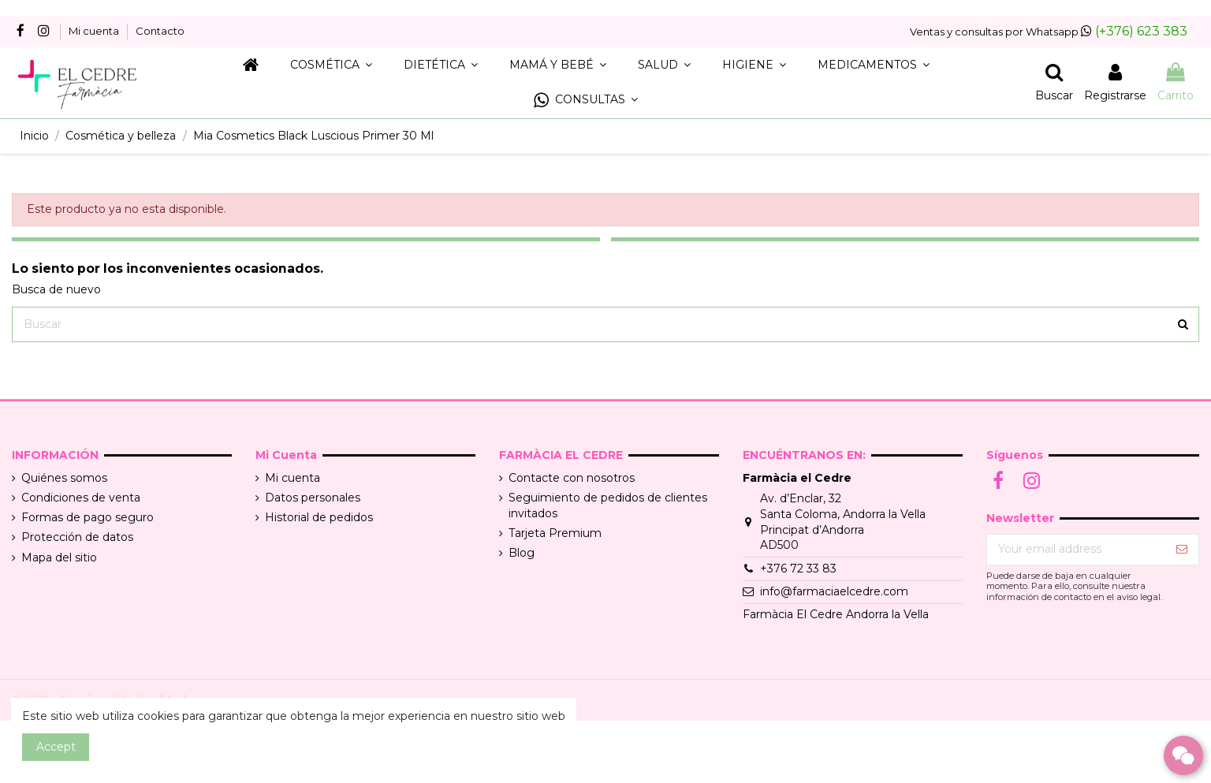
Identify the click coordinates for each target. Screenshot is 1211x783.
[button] (586, 100)
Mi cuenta (95, 30)
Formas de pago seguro (87, 517)
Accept (56, 747)
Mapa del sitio (59, 557)
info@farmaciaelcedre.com (834, 591)
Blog (522, 553)
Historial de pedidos (319, 517)
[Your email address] (1076, 550)
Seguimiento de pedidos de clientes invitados (608, 505)
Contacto (160, 30)
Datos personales (312, 497)
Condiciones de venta (80, 497)
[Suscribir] (1181, 550)
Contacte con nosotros (572, 478)
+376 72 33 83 (798, 568)
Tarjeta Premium (555, 533)
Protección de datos (77, 537)
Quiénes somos (64, 478)
